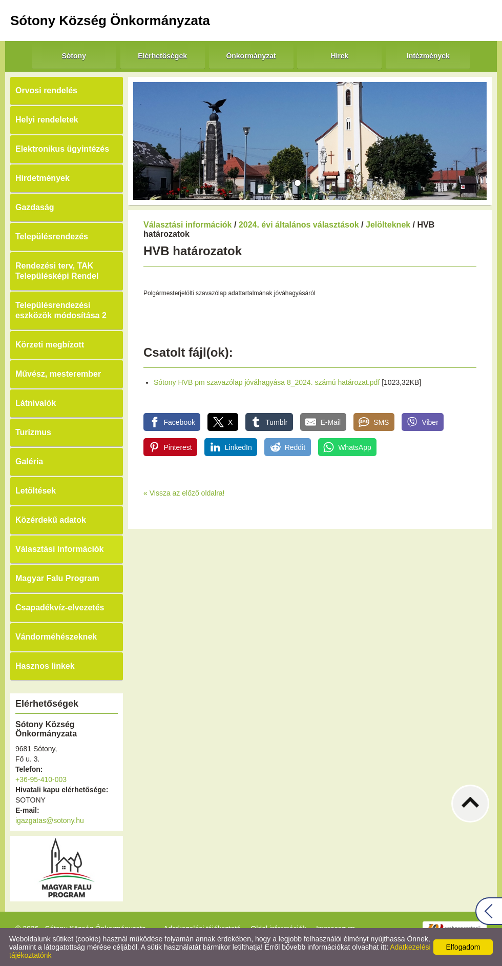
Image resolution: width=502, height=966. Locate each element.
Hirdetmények (42, 178)
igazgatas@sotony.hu (49, 820)
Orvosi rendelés (46, 90)
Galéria (29, 461)
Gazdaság (34, 207)
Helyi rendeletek (46, 119)
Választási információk (59, 549)
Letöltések (35, 490)
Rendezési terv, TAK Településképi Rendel (56, 270)
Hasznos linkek (45, 666)
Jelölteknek (388, 224)
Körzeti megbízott (49, 344)
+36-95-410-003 (41, 779)
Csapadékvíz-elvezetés (59, 607)
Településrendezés (51, 236)
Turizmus (33, 432)
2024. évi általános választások (299, 224)
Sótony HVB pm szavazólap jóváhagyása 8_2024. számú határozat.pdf (267, 382)
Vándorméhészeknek (56, 636)
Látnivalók (35, 403)
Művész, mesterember (58, 373)
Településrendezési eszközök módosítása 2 (61, 310)
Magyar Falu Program (57, 578)
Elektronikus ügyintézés (62, 149)
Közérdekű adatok (50, 520)
